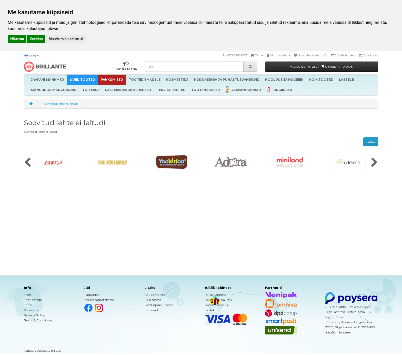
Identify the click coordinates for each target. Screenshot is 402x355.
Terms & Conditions (38, 320)
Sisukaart (151, 310)
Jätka (371, 142)
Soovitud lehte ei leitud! (61, 104)
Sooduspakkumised (159, 305)
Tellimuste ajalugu (218, 300)
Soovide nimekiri (217, 305)
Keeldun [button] (36, 39)
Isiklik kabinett (215, 295)
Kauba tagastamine (99, 300)
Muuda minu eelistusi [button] (65, 39)
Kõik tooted (153, 300)
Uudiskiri (211, 310)
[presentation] (27, 162)
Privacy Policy (34, 315)
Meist (28, 295)
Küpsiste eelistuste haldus (42, 350)
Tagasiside (91, 295)
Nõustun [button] (17, 39)
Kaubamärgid (155, 295)
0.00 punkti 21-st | (321, 66)
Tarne (28, 305)
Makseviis (31, 310)
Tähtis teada (33, 300)
